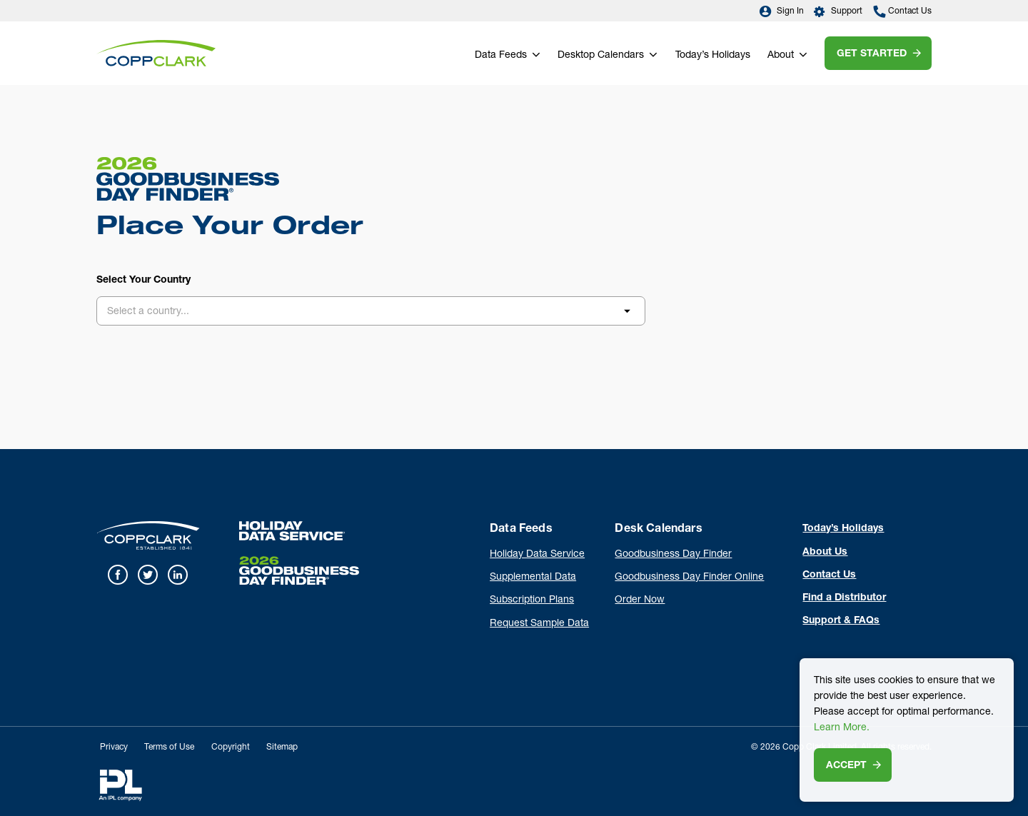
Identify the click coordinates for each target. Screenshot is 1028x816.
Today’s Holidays (712, 56)
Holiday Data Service (537, 555)
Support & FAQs (841, 621)
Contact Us (902, 11)
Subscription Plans (532, 600)
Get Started (872, 54)
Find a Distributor (844, 598)
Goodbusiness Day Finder (673, 555)
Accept (846, 766)
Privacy (114, 747)
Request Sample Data (539, 624)
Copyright (230, 747)
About (780, 56)
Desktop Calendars (601, 56)
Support (838, 11)
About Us (824, 553)
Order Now (640, 600)
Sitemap (282, 747)
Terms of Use (169, 747)
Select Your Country (143, 281)
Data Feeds (501, 56)
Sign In (781, 11)
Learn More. (842, 728)
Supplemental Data (533, 578)
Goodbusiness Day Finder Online (689, 578)
